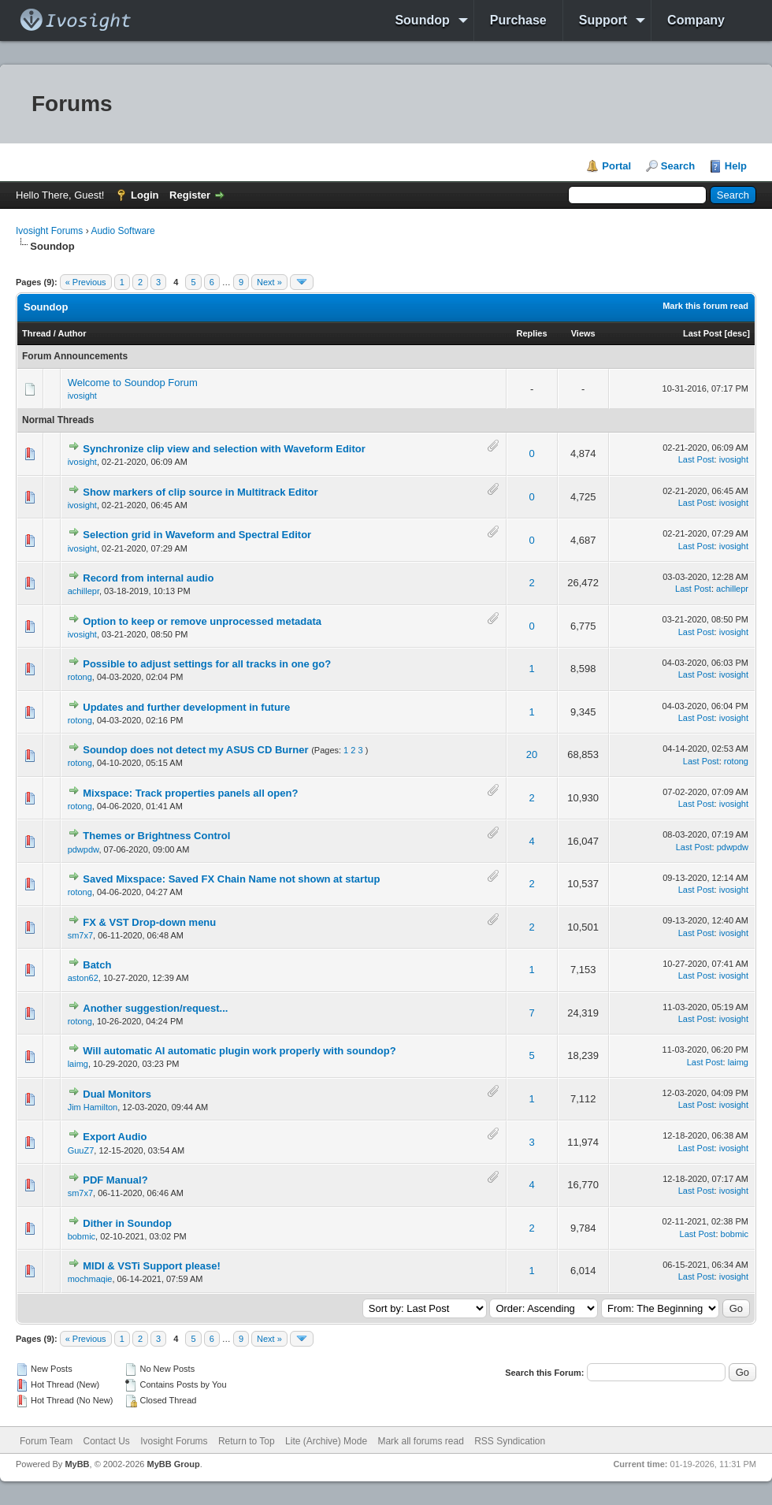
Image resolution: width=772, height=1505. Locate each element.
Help (736, 166)
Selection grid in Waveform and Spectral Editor (197, 535)
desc (737, 333)
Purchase (518, 20)
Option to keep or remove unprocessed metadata (202, 621)
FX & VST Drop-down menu (149, 922)
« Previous (85, 282)
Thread (36, 333)
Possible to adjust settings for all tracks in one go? (207, 664)
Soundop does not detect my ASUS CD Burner (195, 750)
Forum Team (46, 1441)
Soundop (422, 20)
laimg (78, 1063)
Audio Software (122, 230)
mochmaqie (90, 1279)
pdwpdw (83, 849)
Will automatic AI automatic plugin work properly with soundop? (239, 1051)
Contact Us (106, 1441)
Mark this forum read (705, 305)
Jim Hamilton (93, 1107)
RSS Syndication (509, 1441)
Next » (269, 282)
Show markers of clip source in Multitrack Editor (200, 492)
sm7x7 (80, 935)
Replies (531, 333)
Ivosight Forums (49, 230)
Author (72, 333)
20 (531, 754)
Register (189, 195)
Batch (97, 965)
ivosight (82, 395)
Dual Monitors (117, 1094)
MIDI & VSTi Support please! (152, 1266)
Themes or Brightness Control (156, 836)
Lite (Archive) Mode (326, 1441)
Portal (616, 166)
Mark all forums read (420, 1441)
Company (696, 20)
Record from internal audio (148, 578)
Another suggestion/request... (155, 1008)
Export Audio (115, 1137)
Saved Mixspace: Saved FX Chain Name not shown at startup (231, 879)
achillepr (83, 591)
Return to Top (246, 1441)
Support (603, 20)
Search (678, 166)
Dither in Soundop (127, 1223)
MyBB (77, 1464)
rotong (80, 677)
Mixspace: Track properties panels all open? (190, 793)
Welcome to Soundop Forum (133, 382)
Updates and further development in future (186, 707)
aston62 (83, 978)
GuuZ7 (81, 1150)
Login (144, 195)
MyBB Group (173, 1464)
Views (583, 333)
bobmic (81, 1236)
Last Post (702, 333)
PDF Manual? (115, 1180)
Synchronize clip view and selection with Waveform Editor (224, 449)
